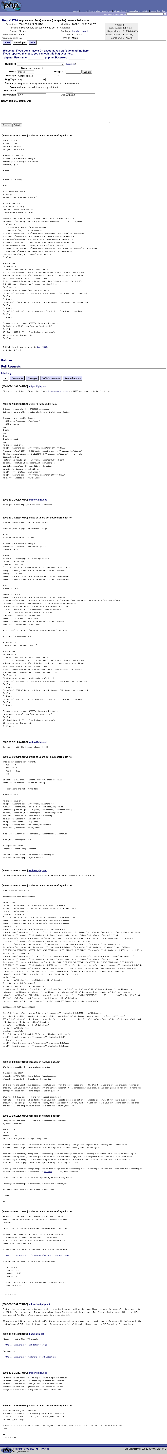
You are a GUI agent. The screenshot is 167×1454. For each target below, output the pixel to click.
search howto (134, 11)
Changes (32, 378)
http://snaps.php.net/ (57, 391)
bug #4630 (42, 347)
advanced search (120, 11)
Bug (5, 20)
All (5, 378)
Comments (17, 378)
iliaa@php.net (36, 1334)
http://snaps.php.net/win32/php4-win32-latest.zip (30, 1357)
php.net (76, 11)
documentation (94, 11)
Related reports (73, 378)
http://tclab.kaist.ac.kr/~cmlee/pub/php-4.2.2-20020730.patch (37, 1255)
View (7, 42)
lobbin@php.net (38, 742)
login (164, 11)
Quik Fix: (11, 64)
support (84, 11)
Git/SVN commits (51, 378)
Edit (32, 42)
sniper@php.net (38, 386)
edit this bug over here (58, 53)
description (70, 64)
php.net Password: (56, 57)
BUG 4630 (48, 1171)
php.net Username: (15, 57)
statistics (145, 11)
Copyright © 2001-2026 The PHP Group (31, 1449)
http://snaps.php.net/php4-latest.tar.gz (26, 1345)
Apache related (80, 31)
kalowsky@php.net (39, 1304)
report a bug (107, 11)
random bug (155, 11)
